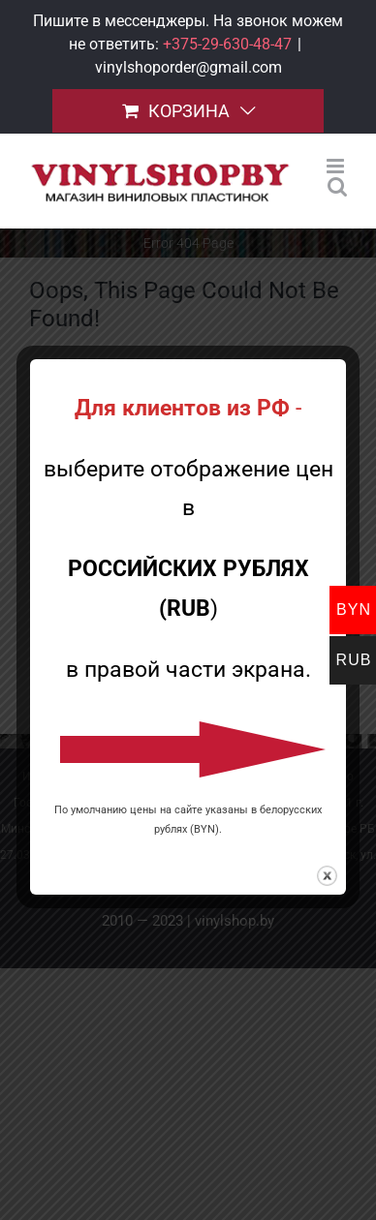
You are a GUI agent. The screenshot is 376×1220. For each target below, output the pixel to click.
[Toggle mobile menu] (337, 166)
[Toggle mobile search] (337, 186)
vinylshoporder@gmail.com (188, 67)
